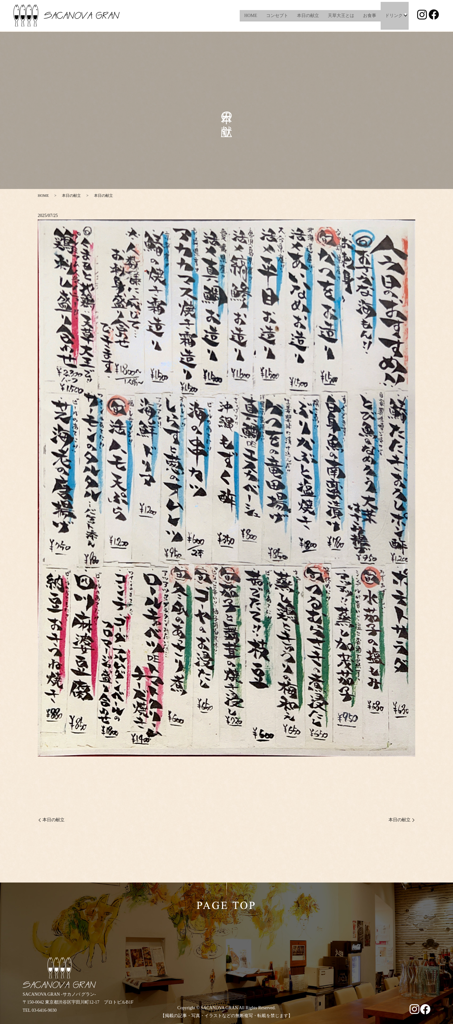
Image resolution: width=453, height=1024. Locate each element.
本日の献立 (307, 15)
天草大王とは (340, 15)
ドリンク (393, 15)
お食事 (369, 15)
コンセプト (277, 15)
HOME (250, 15)
